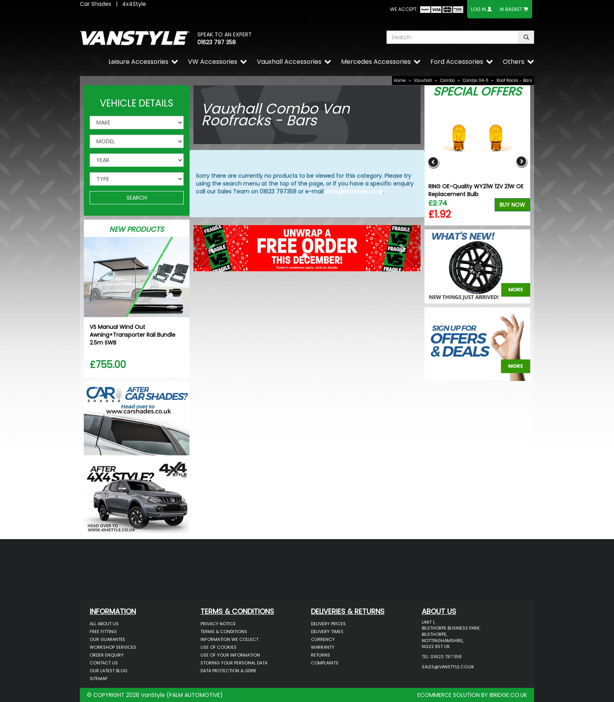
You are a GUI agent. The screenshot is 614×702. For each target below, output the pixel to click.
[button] (210, 246)
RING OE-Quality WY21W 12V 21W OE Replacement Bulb (476, 190)
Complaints (324, 663)
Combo (447, 80)
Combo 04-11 (475, 80)
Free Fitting (103, 631)
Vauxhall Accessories (289, 61)
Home (400, 80)
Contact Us (104, 663)
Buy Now (512, 205)
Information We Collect (229, 639)
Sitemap (98, 678)
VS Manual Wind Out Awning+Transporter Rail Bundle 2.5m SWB (132, 334)
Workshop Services (113, 647)
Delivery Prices (328, 624)
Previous (433, 162)
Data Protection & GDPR (228, 671)
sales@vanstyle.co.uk (354, 191)
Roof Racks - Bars (514, 80)
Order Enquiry (107, 655)
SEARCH (136, 198)
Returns (320, 655)
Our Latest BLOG (108, 671)
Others (513, 61)
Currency (323, 639)
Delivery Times (327, 631)
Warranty (322, 647)
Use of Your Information (230, 655)
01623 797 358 (216, 42)
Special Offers (477, 91)
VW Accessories (212, 61)
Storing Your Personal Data (233, 663)
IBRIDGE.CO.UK (508, 695)
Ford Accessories (456, 61)
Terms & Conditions (223, 631)
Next (521, 162)
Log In (478, 9)
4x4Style (134, 4)
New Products (136, 229)
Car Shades (95, 4)
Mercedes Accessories (376, 61)
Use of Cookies (218, 647)
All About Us (104, 624)
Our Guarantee (107, 639)
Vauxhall (423, 80)
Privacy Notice (218, 624)
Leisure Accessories (138, 61)
